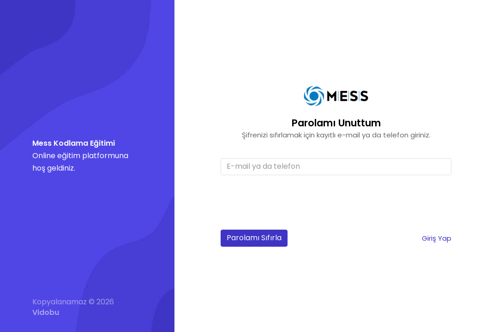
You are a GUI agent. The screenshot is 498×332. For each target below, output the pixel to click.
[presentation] (291, 205)
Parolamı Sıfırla (254, 237)
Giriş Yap (436, 238)
